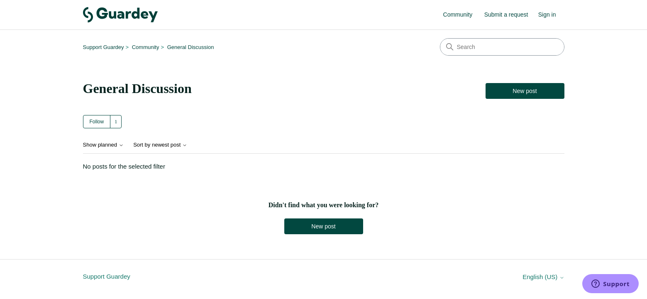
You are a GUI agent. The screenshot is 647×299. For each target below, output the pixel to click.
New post (525, 91)
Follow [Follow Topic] (97, 122)
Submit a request (506, 14)
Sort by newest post (160, 145)
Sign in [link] (547, 14)
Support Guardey (103, 47)
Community (458, 14)
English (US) (543, 276)
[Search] (502, 47)
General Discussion (190, 47)
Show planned (103, 145)
